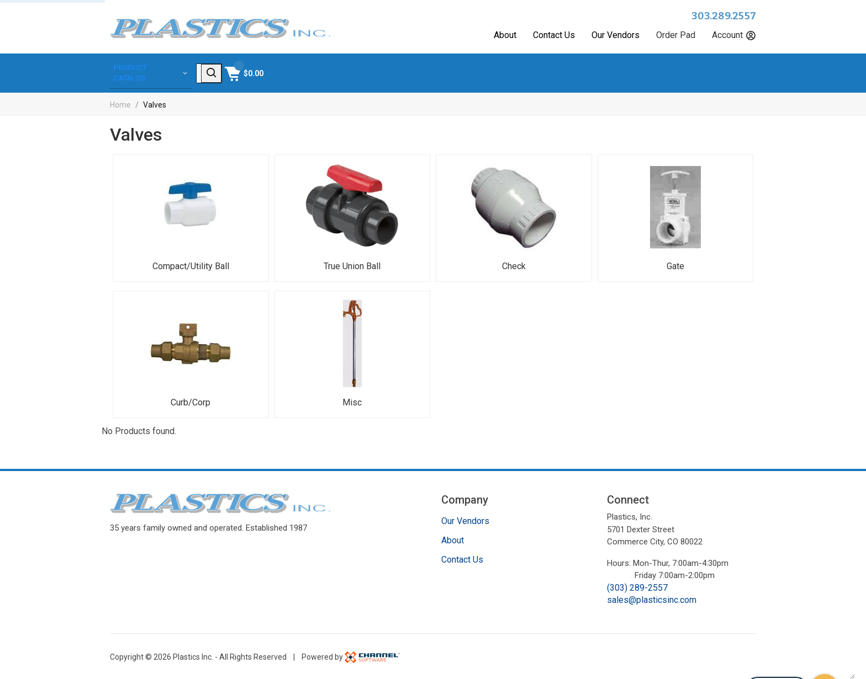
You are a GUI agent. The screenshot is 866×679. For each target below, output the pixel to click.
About (505, 35)
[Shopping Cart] (735, 72)
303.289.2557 (723, 16)
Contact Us (554, 35)
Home (120, 103)
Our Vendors (616, 35)
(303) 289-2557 (637, 586)
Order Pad (675, 35)
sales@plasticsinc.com (651, 598)
